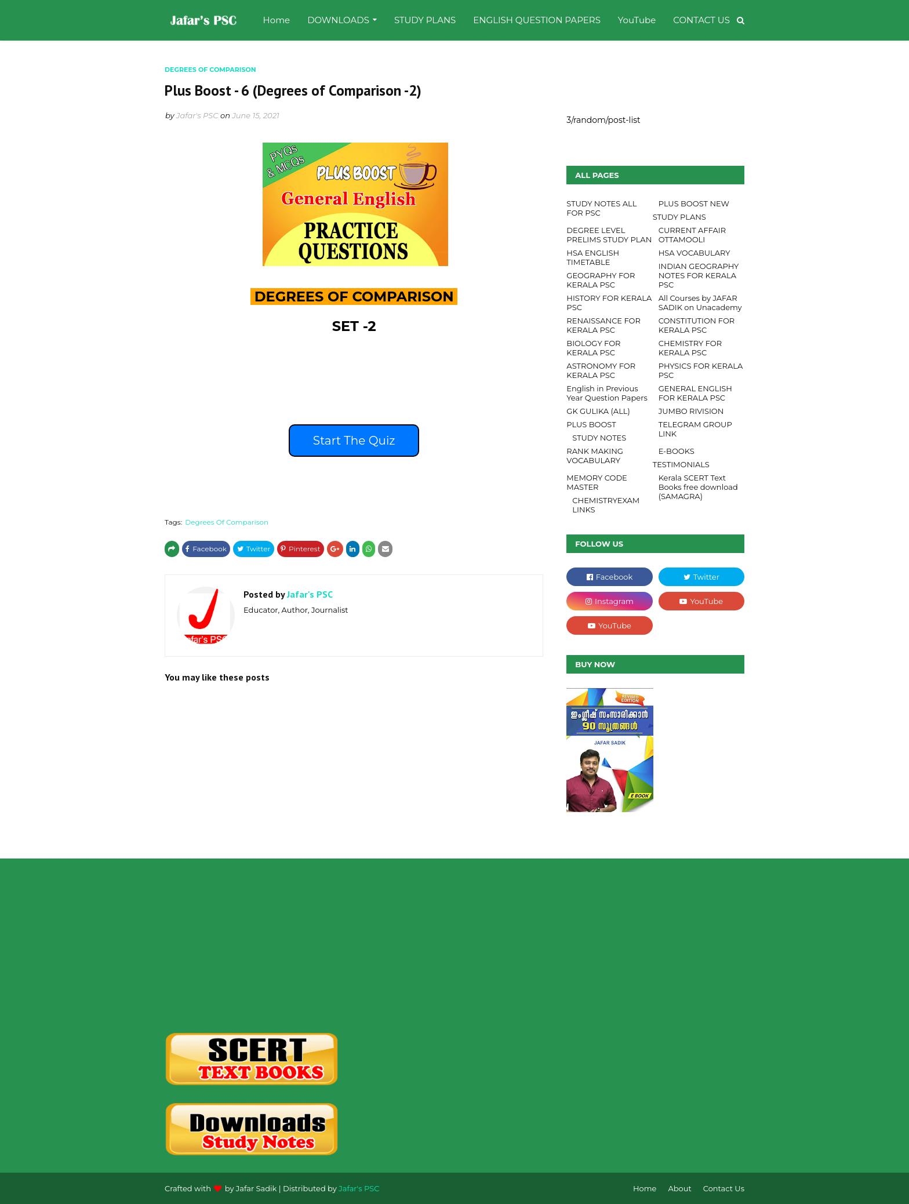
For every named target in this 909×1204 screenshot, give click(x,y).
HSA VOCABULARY (694, 252)
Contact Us (723, 1188)
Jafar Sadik (256, 1188)
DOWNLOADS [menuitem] (338, 20)
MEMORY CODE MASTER (596, 482)
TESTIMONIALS (681, 464)
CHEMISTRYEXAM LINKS (605, 505)
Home (644, 1188)
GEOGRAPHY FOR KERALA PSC (600, 280)
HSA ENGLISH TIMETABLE (592, 257)
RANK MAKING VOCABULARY (594, 455)
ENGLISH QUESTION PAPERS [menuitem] (537, 20)
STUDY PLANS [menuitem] (425, 20)
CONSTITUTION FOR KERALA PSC (697, 325)
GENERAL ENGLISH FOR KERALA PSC (695, 393)
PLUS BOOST (591, 424)
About (679, 1188)
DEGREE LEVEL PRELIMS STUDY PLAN (609, 234)
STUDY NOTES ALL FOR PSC (601, 208)
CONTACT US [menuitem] (701, 20)
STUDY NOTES (599, 437)
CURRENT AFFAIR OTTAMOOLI (692, 234)
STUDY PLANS (679, 216)
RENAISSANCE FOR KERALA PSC (603, 325)
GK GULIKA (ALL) (598, 411)
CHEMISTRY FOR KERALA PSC (690, 348)
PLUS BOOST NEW (694, 203)
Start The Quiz (354, 441)
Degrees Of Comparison (226, 522)
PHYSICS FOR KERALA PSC (701, 370)
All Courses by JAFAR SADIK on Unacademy (700, 302)
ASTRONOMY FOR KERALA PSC (600, 370)
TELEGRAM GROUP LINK (695, 429)
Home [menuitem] (276, 20)
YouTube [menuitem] (637, 20)
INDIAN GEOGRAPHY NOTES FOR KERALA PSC (699, 275)
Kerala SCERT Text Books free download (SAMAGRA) (698, 487)
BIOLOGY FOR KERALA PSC (593, 348)
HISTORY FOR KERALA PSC (609, 302)
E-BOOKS (677, 451)
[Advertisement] (255, 945)
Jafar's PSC (197, 115)
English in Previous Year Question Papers (606, 393)
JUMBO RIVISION (691, 411)
